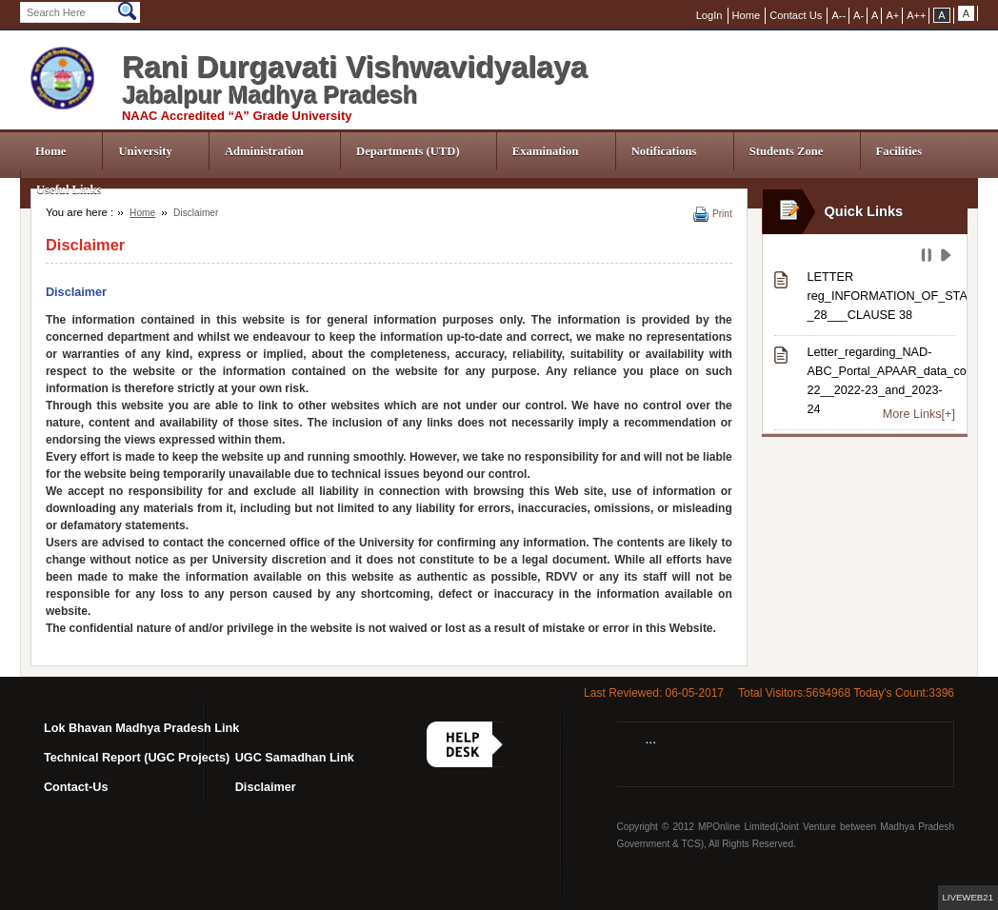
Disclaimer (265, 787)
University (144, 151)
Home (50, 151)
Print (722, 213)
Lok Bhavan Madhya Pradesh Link (141, 728)
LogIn (709, 15)
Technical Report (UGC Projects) (137, 757)
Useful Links (69, 189)
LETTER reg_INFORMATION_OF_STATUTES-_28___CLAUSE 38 (881, 296)
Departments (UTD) (408, 151)
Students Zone (786, 151)
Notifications (664, 151)
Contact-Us (76, 787)
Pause (928, 257)
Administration (264, 151)
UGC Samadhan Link (294, 757)
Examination (545, 151)
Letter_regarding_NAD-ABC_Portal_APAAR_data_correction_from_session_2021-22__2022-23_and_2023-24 (881, 381)
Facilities (899, 151)
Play (948, 257)
